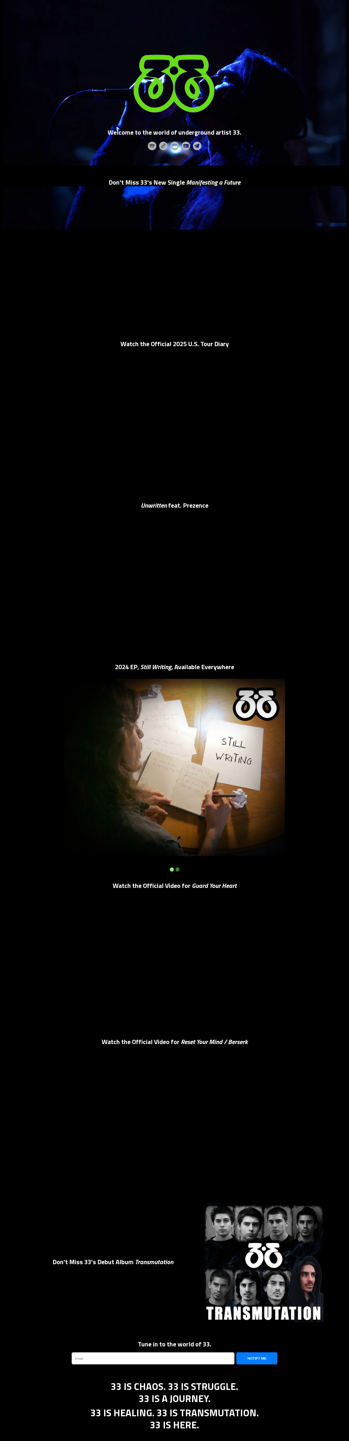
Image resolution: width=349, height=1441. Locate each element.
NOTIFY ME (256, 1358)
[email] (153, 1358)
